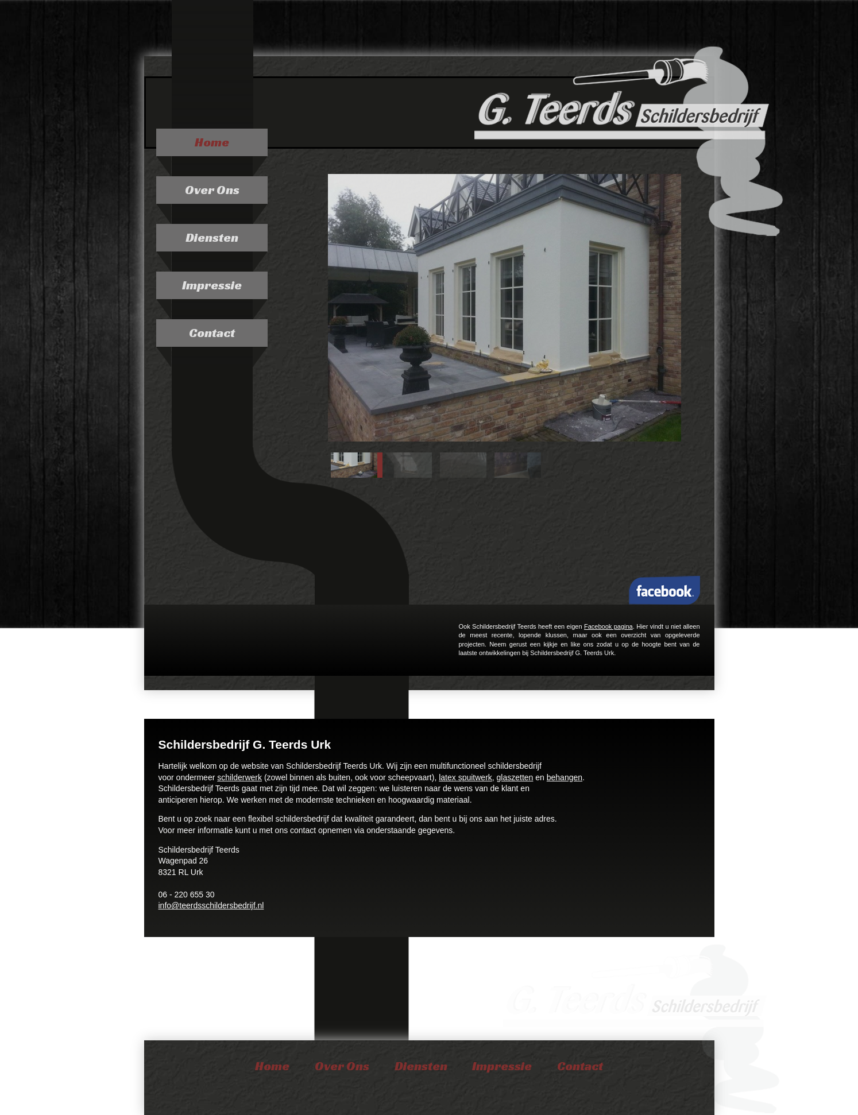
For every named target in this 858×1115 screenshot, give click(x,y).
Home (212, 142)
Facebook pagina (608, 626)
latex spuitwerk (465, 777)
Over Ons (212, 190)
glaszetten (515, 777)
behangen (564, 777)
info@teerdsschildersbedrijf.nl (211, 905)
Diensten (211, 237)
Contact (212, 332)
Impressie (212, 285)
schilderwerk (239, 777)
